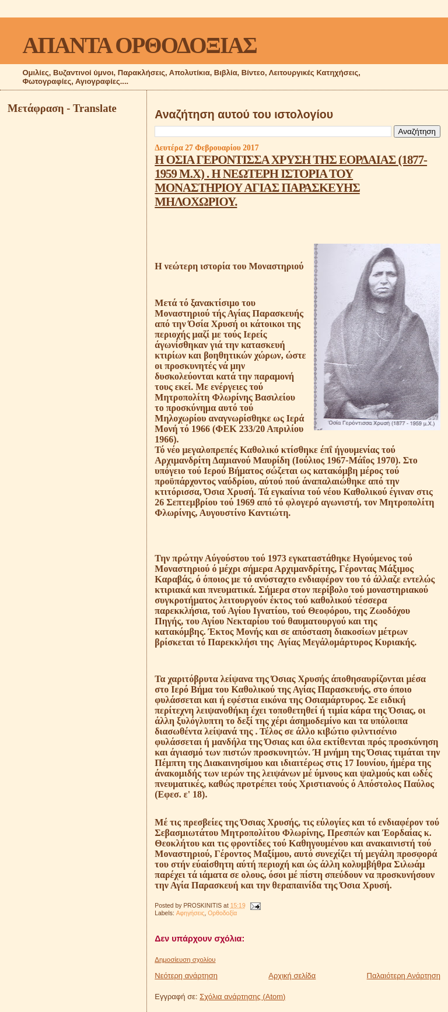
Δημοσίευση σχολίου (185, 959)
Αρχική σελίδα (292, 975)
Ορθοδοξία (222, 913)
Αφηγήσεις (190, 913)
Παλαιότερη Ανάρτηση (403, 975)
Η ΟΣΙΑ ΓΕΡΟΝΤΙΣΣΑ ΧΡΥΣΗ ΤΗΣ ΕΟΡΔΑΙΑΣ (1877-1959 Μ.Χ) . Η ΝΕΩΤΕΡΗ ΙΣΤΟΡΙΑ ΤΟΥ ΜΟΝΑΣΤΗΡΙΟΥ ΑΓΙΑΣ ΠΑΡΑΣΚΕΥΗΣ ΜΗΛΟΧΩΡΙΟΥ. (291, 180)
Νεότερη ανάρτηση (186, 975)
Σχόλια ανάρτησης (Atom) (242, 996)
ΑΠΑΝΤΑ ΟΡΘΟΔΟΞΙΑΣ (139, 45)
